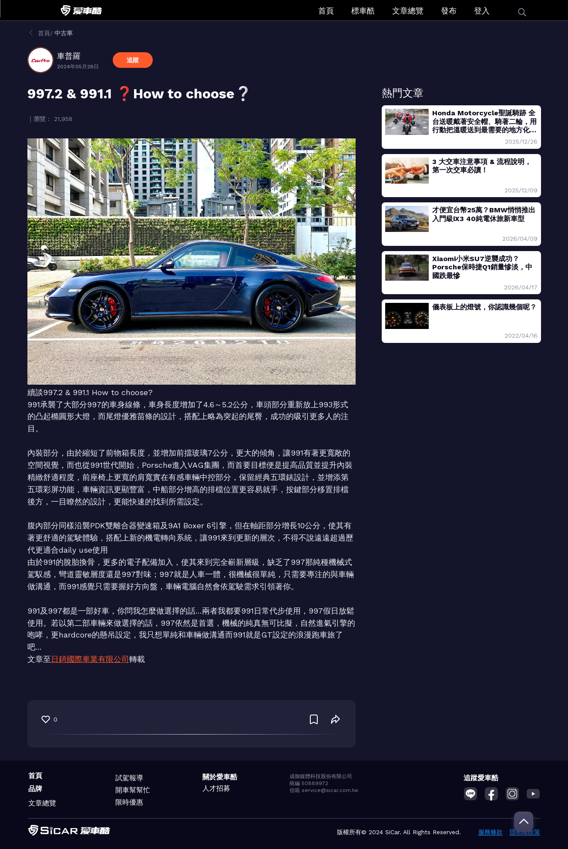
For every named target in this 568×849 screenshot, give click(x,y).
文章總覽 (407, 10)
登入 (482, 10)
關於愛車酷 (219, 777)
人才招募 (216, 788)
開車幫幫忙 (132, 790)
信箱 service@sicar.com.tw (323, 790)
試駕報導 (129, 778)
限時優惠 (129, 802)
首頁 (326, 10)
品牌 (35, 789)
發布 (449, 10)
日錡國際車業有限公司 (90, 659)
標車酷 (363, 10)
